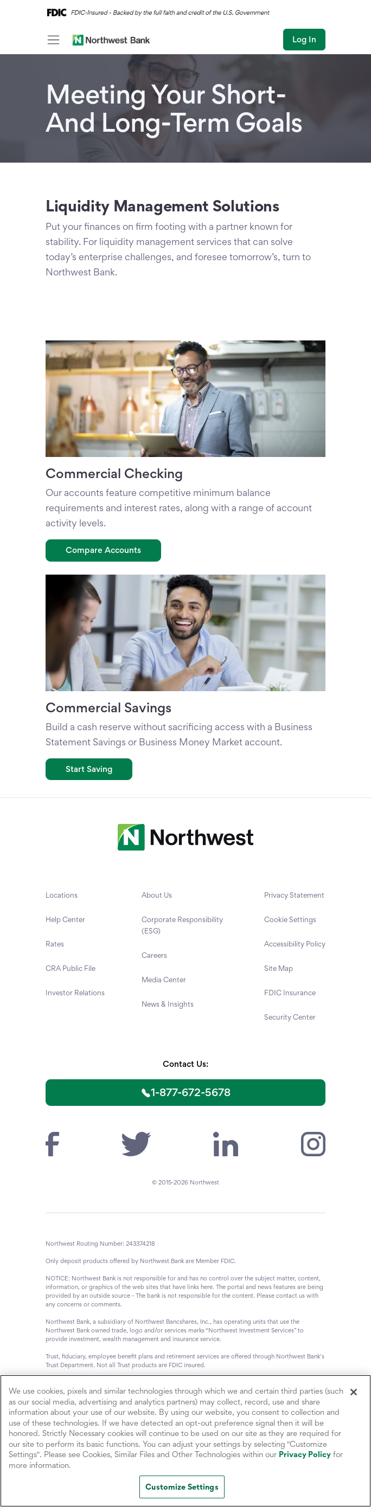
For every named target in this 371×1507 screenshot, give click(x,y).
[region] (185, 1441)
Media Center (164, 979)
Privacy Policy (305, 1454)
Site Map (278, 968)
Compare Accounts (103, 550)
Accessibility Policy (294, 943)
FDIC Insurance (290, 992)
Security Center (290, 1017)
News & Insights (168, 1004)
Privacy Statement (294, 895)
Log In (304, 39)
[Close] (354, 1392)
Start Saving (89, 769)
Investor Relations (75, 992)
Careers (154, 955)
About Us (157, 895)
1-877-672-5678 (191, 1092)
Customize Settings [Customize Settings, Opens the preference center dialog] (181, 1486)
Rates (55, 943)
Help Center (65, 919)
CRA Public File (70, 968)
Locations (62, 895)
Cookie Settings (290, 919)
